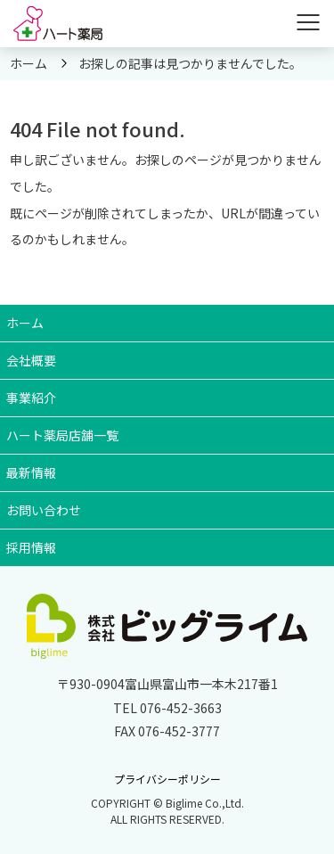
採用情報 (31, 547)
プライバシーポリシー (167, 778)
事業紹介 (31, 397)
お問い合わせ (43, 510)
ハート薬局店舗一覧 (62, 435)
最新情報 (31, 472)
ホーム (25, 323)
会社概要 (31, 360)
